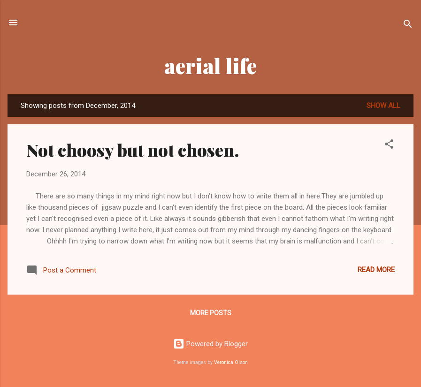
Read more (376, 270)
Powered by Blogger (210, 344)
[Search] (407, 25)
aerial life (210, 65)
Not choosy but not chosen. (132, 149)
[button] (389, 145)
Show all (383, 105)
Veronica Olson (231, 362)
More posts (210, 313)
